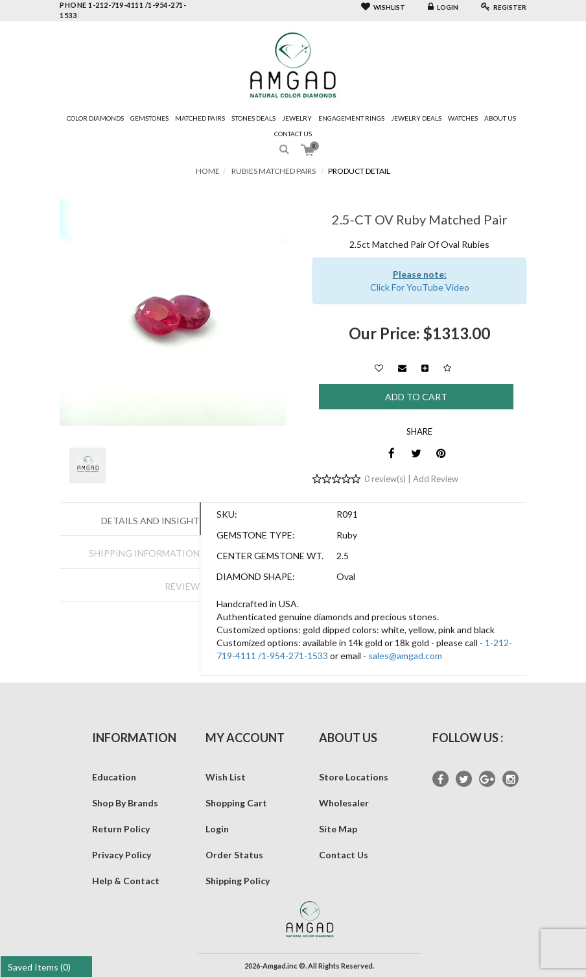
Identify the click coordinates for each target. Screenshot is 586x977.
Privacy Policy (121, 854)
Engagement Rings (351, 118)
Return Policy (121, 828)
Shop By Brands (125, 802)
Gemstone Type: (256, 534)
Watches (463, 118)
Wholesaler (344, 802)
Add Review (435, 479)
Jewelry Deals (416, 118)
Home (208, 171)
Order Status (234, 854)
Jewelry (297, 118)
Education (114, 776)
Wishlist (383, 7)
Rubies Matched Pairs (273, 171)
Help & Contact (125, 880)
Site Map (338, 828)
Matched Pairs (200, 118)
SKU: (227, 514)
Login (443, 7)
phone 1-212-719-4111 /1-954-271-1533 (123, 10)
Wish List (225, 776)
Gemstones (149, 118)
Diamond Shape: (256, 576)
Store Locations (353, 776)
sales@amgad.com (405, 655)
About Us (500, 118)
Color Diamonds (95, 118)
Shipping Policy (237, 880)
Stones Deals (253, 118)
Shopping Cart (236, 802)
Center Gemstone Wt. (270, 555)
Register (503, 7)
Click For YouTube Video (419, 287)
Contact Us (293, 134)
